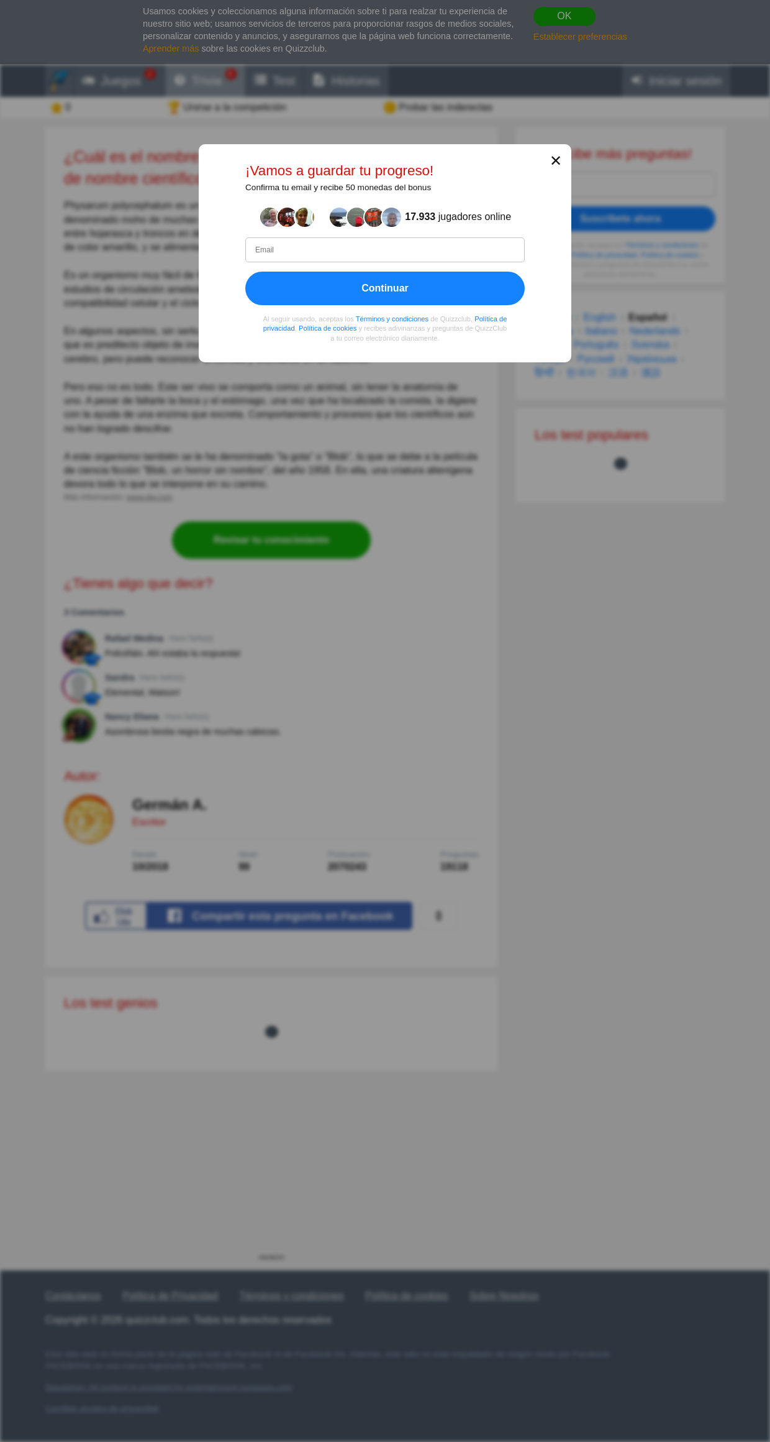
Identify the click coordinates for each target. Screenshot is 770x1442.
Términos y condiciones (392, 319)
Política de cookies (327, 328)
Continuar (385, 288)
